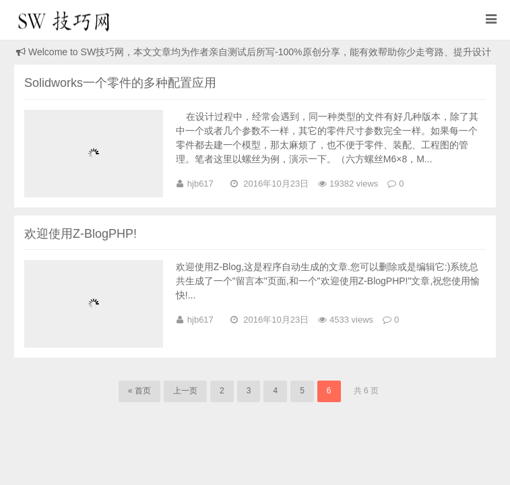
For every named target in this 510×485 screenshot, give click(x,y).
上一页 (185, 390)
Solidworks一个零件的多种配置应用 (120, 83)
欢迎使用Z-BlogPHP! (80, 233)
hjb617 (200, 184)
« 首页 (139, 390)
